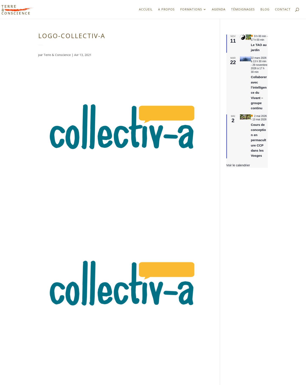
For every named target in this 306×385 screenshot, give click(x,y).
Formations (191, 9)
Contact (283, 9)
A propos (166, 9)
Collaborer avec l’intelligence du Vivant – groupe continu (259, 92)
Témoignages (243, 9)
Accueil (146, 9)
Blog (264, 9)
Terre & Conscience (57, 55)
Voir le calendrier (238, 165)
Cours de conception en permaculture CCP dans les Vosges (258, 140)
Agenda (218, 9)
